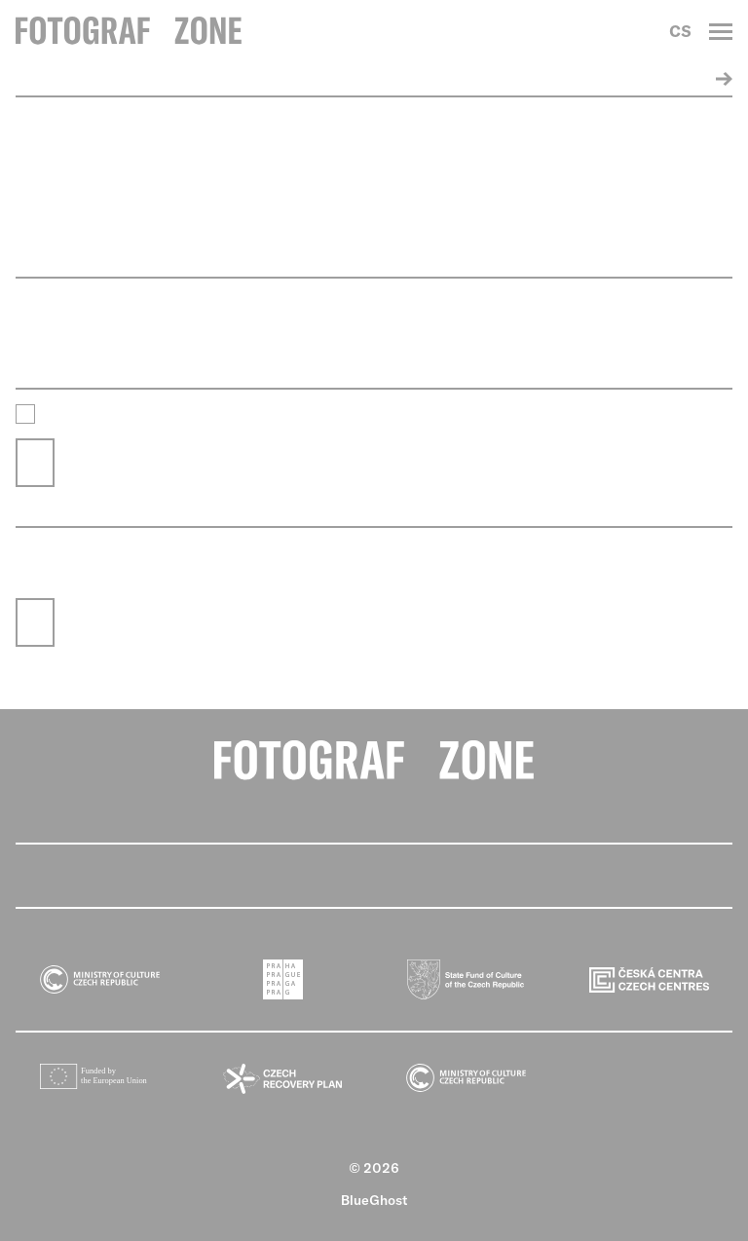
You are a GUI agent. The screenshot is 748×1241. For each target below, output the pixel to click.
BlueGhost (374, 1200)
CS (680, 31)
